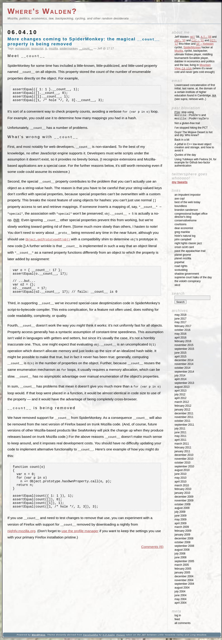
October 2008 (182, 542)
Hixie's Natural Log (185, 235)
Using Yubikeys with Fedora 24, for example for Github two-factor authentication (195, 162)
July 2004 (180, 591)
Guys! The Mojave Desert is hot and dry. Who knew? (194, 134)
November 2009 (184, 500)
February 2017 (183, 326)
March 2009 (182, 527)
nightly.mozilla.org (21, 541)
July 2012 (180, 394)
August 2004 (182, 587)
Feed (177, 619)
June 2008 (181, 557)
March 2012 (182, 401)
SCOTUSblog (181, 269)
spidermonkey (68, 48)
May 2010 (181, 477)
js (46, 48)
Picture (120, 634)
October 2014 (182, 367)
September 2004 (184, 583)
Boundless (181, 206)
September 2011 (184, 424)
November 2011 (184, 417)
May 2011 (181, 436)
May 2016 (181, 333)
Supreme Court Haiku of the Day (193, 277)
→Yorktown (204, 43)
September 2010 (184, 466)
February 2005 (183, 568)
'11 (197, 40)
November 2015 (184, 345)
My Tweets (180, 182)
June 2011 (181, 432)
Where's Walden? (42, 11)
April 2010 (181, 481)
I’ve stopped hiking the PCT (191, 127)
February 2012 (183, 405)
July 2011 (180, 428)
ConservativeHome (185, 220)
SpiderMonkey (192, 47)
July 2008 (180, 553)
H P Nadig (109, 634)
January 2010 (182, 492)
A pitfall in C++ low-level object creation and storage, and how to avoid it (194, 147)
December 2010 (184, 455)
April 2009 (181, 523)
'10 (180, 40)
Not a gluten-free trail (187, 123)
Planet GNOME (183, 254)
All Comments (183, 623)
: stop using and (192, 116)
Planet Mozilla (183, 258)
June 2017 (181, 318)
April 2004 (181, 602)
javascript (37, 48)
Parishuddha (90, 634)
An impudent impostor (188, 194)
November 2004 (184, 580)
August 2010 (182, 470)
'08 (206, 36)
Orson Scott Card (184, 247)
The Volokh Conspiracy (188, 281)
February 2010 (183, 489)
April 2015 (181, 356)
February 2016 (183, 341)
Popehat (179, 262)
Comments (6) (152, 557)
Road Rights (181, 266)
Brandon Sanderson (186, 209)
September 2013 (184, 383)
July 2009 (180, 511)
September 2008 (184, 545)
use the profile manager (79, 541)
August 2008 (182, 549)
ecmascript (22, 48)
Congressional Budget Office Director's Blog (191, 215)
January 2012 (182, 409)
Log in (178, 615)
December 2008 (184, 538)
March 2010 (182, 485)
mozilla (53, 48)
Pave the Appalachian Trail (190, 251)
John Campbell (183, 239)
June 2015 (181, 352)
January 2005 (182, 572)
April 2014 (181, 379)
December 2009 (184, 496)
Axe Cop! (180, 198)
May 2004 (181, 599)
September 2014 (184, 371)
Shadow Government (187, 273)
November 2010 (184, 458)
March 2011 (182, 443)
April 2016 (181, 337)
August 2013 (182, 386)
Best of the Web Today (187, 202)
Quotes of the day (185, 154)
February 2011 (183, 447)
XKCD (177, 285)
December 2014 (184, 360)
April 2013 (181, 390)
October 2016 (182, 330)
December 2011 (184, 413)
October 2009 (182, 504)
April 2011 (181, 439)
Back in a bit (182, 139)
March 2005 (182, 564)
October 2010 (182, 462)
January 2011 (182, 451)
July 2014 (180, 375)
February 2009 (183, 530)
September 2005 (184, 561)
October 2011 (182, 420)
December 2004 (184, 576)
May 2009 (181, 519)
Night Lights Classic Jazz (188, 243)
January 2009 (182, 534)
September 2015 (184, 348)
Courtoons (181, 224)
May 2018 (181, 314)
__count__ (86, 48)
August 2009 (182, 508)
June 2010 (181, 473)
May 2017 (181, 322)
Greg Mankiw (182, 232)
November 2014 (184, 364)
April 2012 (181, 398)
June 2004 (181, 595)
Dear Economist (184, 228)
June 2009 (181, 515)
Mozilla (179, 50)
